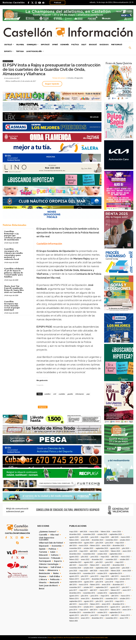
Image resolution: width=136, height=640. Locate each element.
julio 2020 (125, 568)
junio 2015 (109, 601)
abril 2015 (72, 604)
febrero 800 (73, 621)
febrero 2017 (115, 590)
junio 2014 (73, 610)
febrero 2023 (115, 551)
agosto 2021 (88, 562)
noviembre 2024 (111, 540)
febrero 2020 (115, 570)
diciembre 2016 (75, 593)
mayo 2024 (119, 543)
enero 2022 (85, 559)
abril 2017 (93, 590)
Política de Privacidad (66, 637)
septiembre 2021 (75, 562)
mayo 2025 (105, 537)
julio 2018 (99, 582)
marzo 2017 (104, 590)
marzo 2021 (83, 565)
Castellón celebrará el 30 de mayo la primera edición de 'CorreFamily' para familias (14, 273)
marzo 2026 (94, 531)
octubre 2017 (88, 587)
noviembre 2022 (89, 554)
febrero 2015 (94, 604)
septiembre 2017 (102, 587)
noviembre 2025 (89, 534)
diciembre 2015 (97, 598)
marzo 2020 (104, 570)
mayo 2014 (83, 610)
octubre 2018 (124, 579)
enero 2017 (127, 590)
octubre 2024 (124, 540)
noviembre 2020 (75, 568)
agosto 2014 (115, 607)
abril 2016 (114, 596)
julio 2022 (84, 557)
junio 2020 (73, 570)
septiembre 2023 (102, 548)
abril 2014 (93, 610)
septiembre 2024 (75, 543)
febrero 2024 (94, 545)
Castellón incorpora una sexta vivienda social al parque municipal (12, 305)
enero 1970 (124, 618)
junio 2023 (73, 551)
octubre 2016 (102, 593)
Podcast (57, 3)
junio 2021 (109, 562)
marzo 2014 (104, 610)
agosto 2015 (88, 601)
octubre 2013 (102, 612)
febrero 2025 (74, 540)
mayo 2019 (105, 576)
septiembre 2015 (75, 601)
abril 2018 (72, 584)
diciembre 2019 (75, 573)
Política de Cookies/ (82, 637)
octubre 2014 (88, 607)
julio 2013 (84, 615)
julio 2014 (125, 607)
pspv (88, 394)
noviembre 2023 (75, 548)
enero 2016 (85, 598)
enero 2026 (116, 531)
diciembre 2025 (75, 534)
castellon (47, 394)
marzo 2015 (83, 604)
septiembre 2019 (115, 573)
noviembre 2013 (89, 612)
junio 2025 (94, 537)
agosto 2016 (74, 596)
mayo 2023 (83, 551)
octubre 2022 (102, 554)
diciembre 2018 (97, 579)
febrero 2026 (105, 531)
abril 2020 (93, 570)
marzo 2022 (125, 557)
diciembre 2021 (97, 559)
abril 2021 (72, 565)
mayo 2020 (83, 570)
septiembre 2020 (102, 568)
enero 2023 (127, 551)
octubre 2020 (88, 568)
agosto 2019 (74, 576)
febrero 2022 (74, 559)
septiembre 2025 (115, 534)
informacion (79, 394)
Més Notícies (8, 61)
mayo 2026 (73, 531)
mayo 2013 (105, 615)
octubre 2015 (124, 598)
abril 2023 (93, 551)
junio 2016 (94, 596)
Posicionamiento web (100, 637)
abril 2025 (114, 537)
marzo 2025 (125, 537)
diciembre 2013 (75, 612)
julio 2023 (125, 548)
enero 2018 (106, 584)
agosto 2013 (74, 615)
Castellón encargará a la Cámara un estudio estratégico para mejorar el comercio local (13, 254)
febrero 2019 (74, 579)
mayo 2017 (83, 590)
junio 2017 (73, 590)
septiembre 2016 (115, 593)
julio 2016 (84, 596)
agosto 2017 (115, 587)
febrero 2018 (94, 584)
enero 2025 (85, 540)
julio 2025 (84, 537)
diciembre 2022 (75, 554)
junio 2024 (109, 543)
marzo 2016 (125, 596)
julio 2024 (99, 543)
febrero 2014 (115, 610)
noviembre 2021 (111, 559)
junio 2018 (109, 582)
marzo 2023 (104, 551)
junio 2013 (94, 615)
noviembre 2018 (111, 579)
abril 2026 (83, 531)
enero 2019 (85, 579)
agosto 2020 (115, 568)
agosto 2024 (88, 543)
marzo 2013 (125, 615)
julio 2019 (84, 576)
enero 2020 (127, 570)
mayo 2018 (119, 582)
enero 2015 (106, 604)
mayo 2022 (105, 557)
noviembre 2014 (75, 607)
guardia (70, 394)
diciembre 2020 (118, 565)
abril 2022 (114, 557)
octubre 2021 (124, 559)
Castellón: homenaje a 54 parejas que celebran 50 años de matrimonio (12, 235)
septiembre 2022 (115, 554)
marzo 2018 (83, 584)
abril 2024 (72, 545)
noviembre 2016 (89, 593)
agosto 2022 (74, 557)
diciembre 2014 (118, 604)
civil (54, 394)
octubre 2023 (88, 548)
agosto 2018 (88, 582)
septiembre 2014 (102, 607)
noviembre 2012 (111, 618)
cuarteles (62, 394)
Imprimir (42, 407)
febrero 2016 (74, 598)
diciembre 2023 (118, 545)
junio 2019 (94, 576)
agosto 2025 (74, 537)
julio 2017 (125, 587)
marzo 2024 (83, 545)
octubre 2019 (102, 573)
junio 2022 (94, 557)
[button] (130, 48)
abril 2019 (114, 576)
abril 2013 (114, 615)
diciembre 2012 (97, 618)
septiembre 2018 (75, 582)
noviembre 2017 (75, 587)
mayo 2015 (119, 601)
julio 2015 (99, 601)
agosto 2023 (115, 548)
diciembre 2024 (97, 540)
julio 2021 (99, 562)
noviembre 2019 (89, 573)
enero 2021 (106, 565)
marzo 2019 (125, 576)
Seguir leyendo (52, 84)
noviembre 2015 (111, 598)
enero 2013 (85, 618)
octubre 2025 (102, 534)
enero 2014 (127, 610)
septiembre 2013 (115, 612)
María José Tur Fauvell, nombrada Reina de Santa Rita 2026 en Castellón (14, 289)
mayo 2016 (105, 596)
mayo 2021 (119, 562)
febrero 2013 (74, 618)
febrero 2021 (94, 565)
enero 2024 (106, 545)
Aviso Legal (52, 637)
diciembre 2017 (118, 584)
